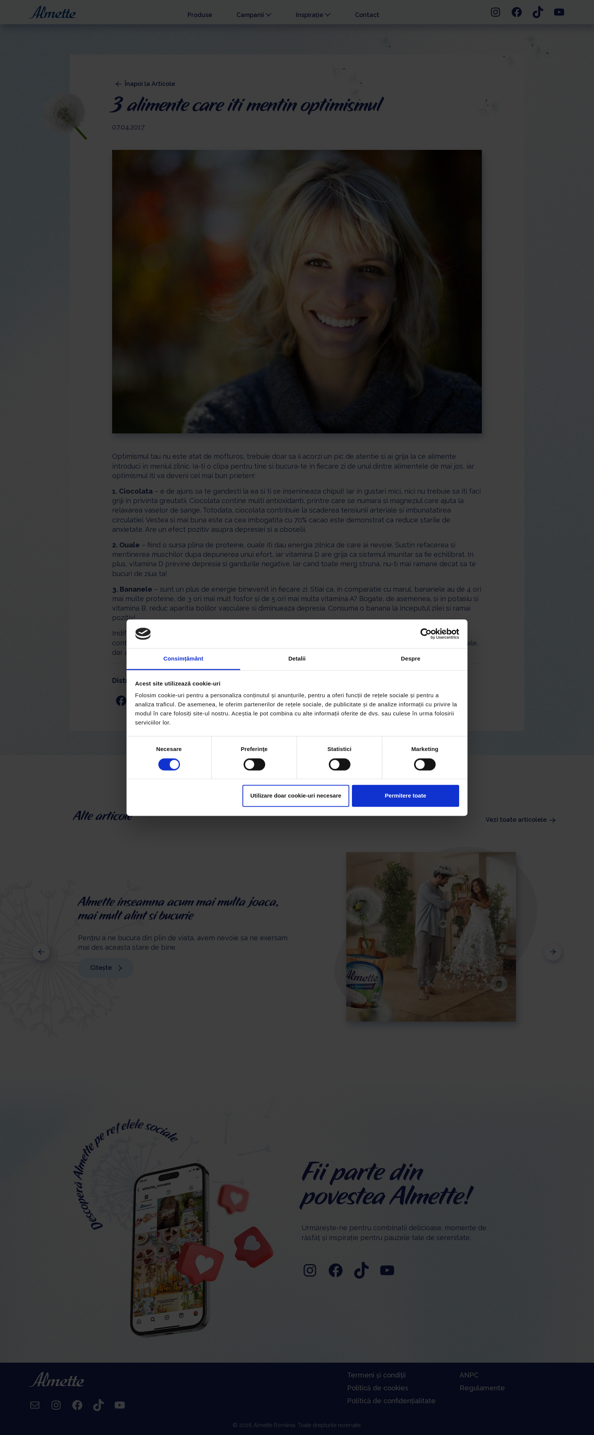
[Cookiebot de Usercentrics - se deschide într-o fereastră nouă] (426, 633)
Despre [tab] (410, 659)
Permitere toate (405, 796)
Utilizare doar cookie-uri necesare (295, 796)
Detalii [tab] (297, 659)
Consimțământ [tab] (183, 659)
